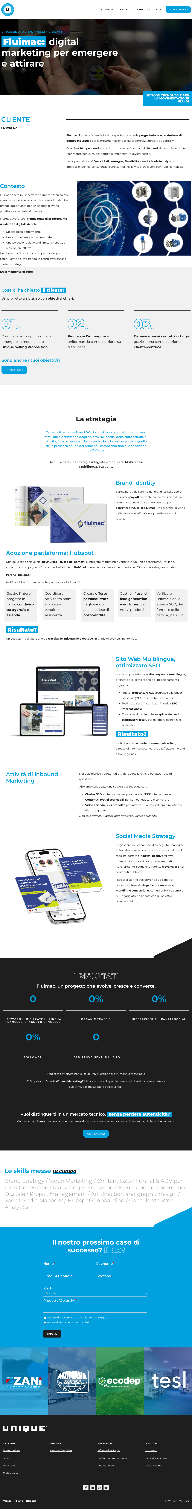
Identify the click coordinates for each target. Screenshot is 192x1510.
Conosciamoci (178, 9)
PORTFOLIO (143, 9)
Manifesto (9, 1467)
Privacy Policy (106, 1467)
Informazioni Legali (109, 1452)
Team (6, 1459)
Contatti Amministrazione (113, 1459)
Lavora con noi (153, 1467)
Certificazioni (10, 1475)
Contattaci (151, 1452)
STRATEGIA (107, 9)
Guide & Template (61, 1452)
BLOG (159, 9)
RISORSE (55, 1445)
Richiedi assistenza (156, 1459)
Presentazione (11, 1452)
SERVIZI (124, 9)
